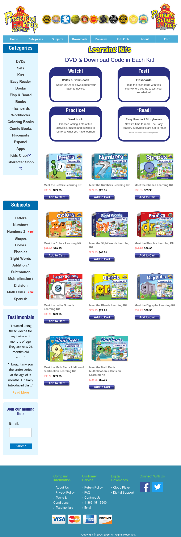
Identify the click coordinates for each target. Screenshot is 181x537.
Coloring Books (21, 119)
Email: (14, 421)
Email (87, 505)
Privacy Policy (65, 490)
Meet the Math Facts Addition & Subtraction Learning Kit (64, 366)
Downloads (79, 36)
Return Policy (93, 485)
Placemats (20, 133)
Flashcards (21, 106)
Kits (20, 72)
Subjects (57, 36)
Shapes (20, 236)
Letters (20, 215)
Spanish (20, 296)
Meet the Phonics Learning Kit (154, 240)
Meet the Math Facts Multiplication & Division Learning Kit (105, 368)
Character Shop (21, 159)
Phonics (20, 249)
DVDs (20, 59)
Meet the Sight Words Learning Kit (109, 242)
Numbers (20, 222)
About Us (62, 485)
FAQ (87, 490)
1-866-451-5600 (95, 500)
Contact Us (92, 495)
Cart (167, 36)
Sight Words (20, 256)
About (145, 36)
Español (20, 139)
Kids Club (123, 36)
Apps (20, 146)
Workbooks (20, 113)
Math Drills (16, 289)
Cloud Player (122, 485)
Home (14, 36)
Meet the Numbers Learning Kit (109, 182)
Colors (20, 243)
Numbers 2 (16, 229)
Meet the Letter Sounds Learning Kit (59, 304)
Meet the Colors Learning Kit (62, 240)
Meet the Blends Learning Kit (108, 302)
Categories (36, 36)
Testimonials (64, 505)
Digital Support (123, 490)
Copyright (87, 532)
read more (20, 390)
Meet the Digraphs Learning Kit (155, 302)
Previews (101, 36)
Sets (20, 66)
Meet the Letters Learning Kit (62, 182)
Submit (21, 443)
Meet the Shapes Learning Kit (154, 182)
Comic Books (20, 126)
